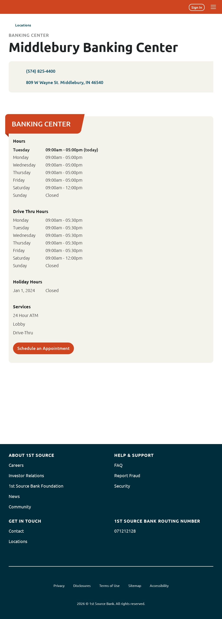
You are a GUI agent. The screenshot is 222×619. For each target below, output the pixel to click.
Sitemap (134, 586)
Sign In (196, 7)
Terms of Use (109, 586)
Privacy (59, 586)
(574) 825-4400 (35, 71)
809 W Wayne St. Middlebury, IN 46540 (63, 82)
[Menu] (213, 7)
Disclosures (82, 586)
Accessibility (159, 586)
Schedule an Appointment (43, 348)
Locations (20, 25)
